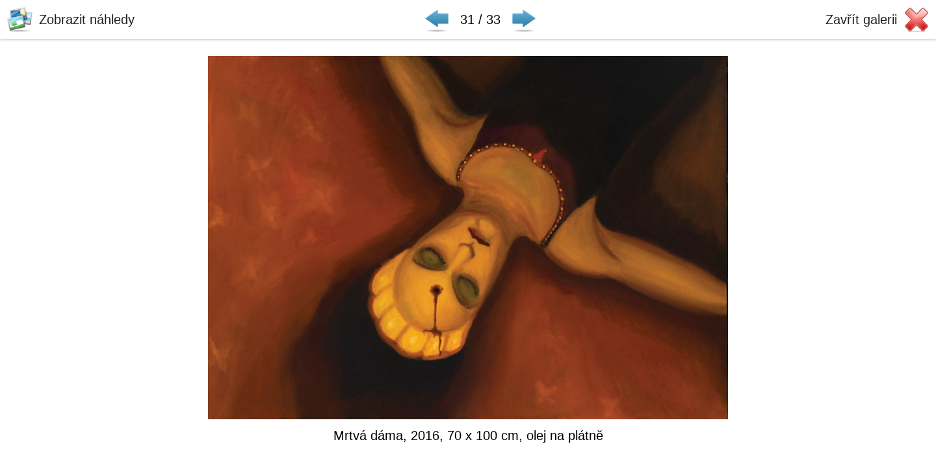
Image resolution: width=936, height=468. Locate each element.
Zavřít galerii (861, 19)
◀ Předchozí (437, 19)
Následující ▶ (524, 19)
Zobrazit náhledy (87, 19)
